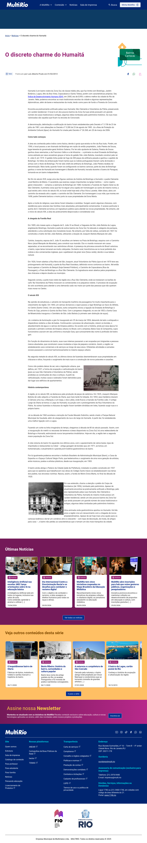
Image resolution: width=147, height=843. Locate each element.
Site (7, 741)
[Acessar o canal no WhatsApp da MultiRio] (135, 732)
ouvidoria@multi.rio (106, 761)
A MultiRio (46, 5)
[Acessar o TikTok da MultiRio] (126, 732)
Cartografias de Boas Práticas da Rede (43, 752)
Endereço (103, 741)
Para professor (11, 764)
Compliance (70, 751)
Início (7, 36)
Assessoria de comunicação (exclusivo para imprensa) (119, 769)
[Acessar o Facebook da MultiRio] (130, 732)
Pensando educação (13, 781)
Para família (10, 772)
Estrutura (9, 751)
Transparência (71, 741)
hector (33, 758)
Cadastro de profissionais (76, 778)
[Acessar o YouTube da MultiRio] (116, 732)
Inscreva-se (115, 716)
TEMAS (33, 763)
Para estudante (11, 768)
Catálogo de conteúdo (14, 759)
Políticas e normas (73, 760)
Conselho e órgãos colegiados (77, 756)
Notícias (73, 5)
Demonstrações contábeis (76, 769)
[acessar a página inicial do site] (17, 4)
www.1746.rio (110, 795)
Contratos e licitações (74, 774)
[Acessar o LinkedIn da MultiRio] (140, 732)
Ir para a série (73, 694)
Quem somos (10, 746)
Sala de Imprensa (88, 5)
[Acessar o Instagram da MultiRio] (121, 732)
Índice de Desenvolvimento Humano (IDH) (45, 96)
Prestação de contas (73, 765)
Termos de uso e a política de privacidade (76, 789)
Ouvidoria (103, 756)
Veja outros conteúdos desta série (34, 633)
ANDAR (33, 746)
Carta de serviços (72, 746)
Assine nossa (34, 708)
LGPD (67, 783)
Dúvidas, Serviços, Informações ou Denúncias (115, 784)
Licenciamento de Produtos (12, 786)
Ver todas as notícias (73, 618)
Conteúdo (61, 5)
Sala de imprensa (12, 755)
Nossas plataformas (39, 741)
